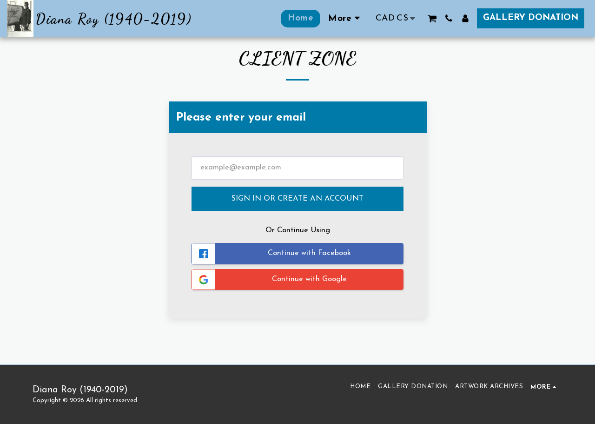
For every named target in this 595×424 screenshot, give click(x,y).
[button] (432, 18)
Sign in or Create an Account (297, 198)
